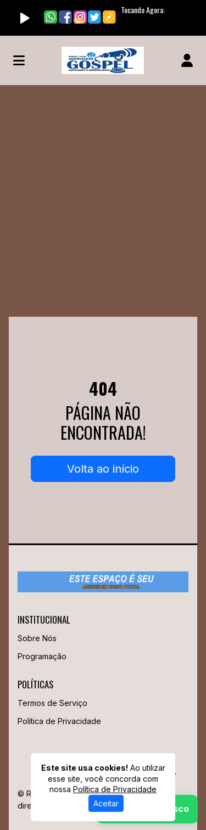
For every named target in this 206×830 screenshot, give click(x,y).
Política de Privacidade (59, 721)
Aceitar (106, 803)
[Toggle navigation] (19, 60)
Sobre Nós (37, 638)
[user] (187, 60)
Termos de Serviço (52, 703)
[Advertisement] (103, 193)
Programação (42, 656)
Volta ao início (103, 468)
